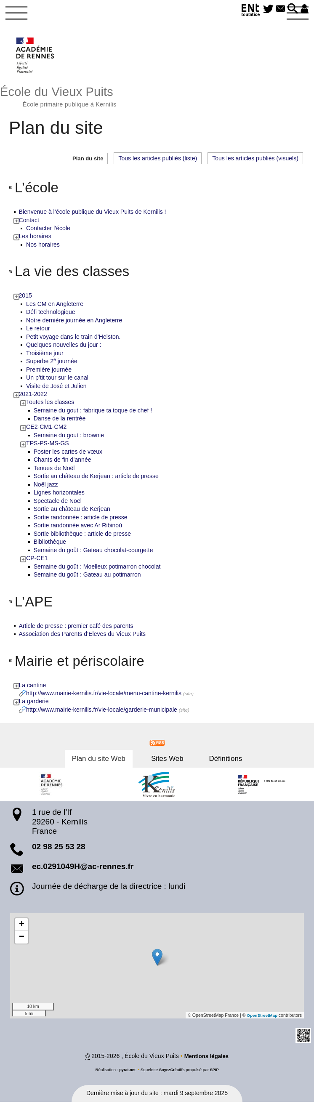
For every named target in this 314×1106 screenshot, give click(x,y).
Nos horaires (43, 247)
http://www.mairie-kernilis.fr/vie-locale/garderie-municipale (102, 713)
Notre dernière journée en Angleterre (74, 323)
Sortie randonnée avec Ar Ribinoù (78, 528)
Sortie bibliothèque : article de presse (82, 537)
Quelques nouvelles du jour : (64, 348)
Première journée (49, 372)
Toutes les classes (51, 405)
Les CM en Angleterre (55, 306)
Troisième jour (45, 356)
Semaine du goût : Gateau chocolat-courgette (94, 553)
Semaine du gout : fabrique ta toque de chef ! (93, 413)
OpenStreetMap (261, 1018)
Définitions (216, 762)
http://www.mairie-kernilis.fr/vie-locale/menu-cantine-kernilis (104, 696)
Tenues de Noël (54, 471)
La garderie (34, 705)
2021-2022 (33, 397)
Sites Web (167, 762)
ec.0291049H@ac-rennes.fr (82, 870)
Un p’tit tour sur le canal (58, 381)
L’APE (35, 604)
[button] (290, 9)
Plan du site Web (108, 762)
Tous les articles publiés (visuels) (255, 161)
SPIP (216, 1073)
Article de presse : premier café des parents (76, 629)
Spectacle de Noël (58, 504)
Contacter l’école (49, 231)
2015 (25, 298)
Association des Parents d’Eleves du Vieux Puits (82, 637)
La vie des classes (76, 274)
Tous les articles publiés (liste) (157, 161)
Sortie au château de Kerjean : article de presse (96, 479)
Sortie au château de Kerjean (72, 512)
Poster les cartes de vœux (68, 454)
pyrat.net (126, 1073)
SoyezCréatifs (172, 1073)
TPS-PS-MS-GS (48, 446)
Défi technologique (51, 315)
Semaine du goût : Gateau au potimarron (87, 577)
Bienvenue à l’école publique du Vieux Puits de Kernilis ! (93, 214)
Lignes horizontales (59, 495)
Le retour (38, 331)
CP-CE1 (37, 561)
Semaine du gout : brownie (69, 438)
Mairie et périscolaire (84, 664)
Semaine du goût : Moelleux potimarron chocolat (97, 569)
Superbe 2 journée (52, 364)
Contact (29, 223)
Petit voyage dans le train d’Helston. (74, 339)
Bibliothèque (50, 545)
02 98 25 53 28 (58, 850)
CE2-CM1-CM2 (47, 430)
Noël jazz (46, 487)
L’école (38, 190)
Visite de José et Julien (57, 389)
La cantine (33, 688)
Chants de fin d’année (63, 463)
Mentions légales (206, 1060)
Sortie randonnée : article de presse (81, 520)
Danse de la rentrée (60, 421)
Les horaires (35, 239)
